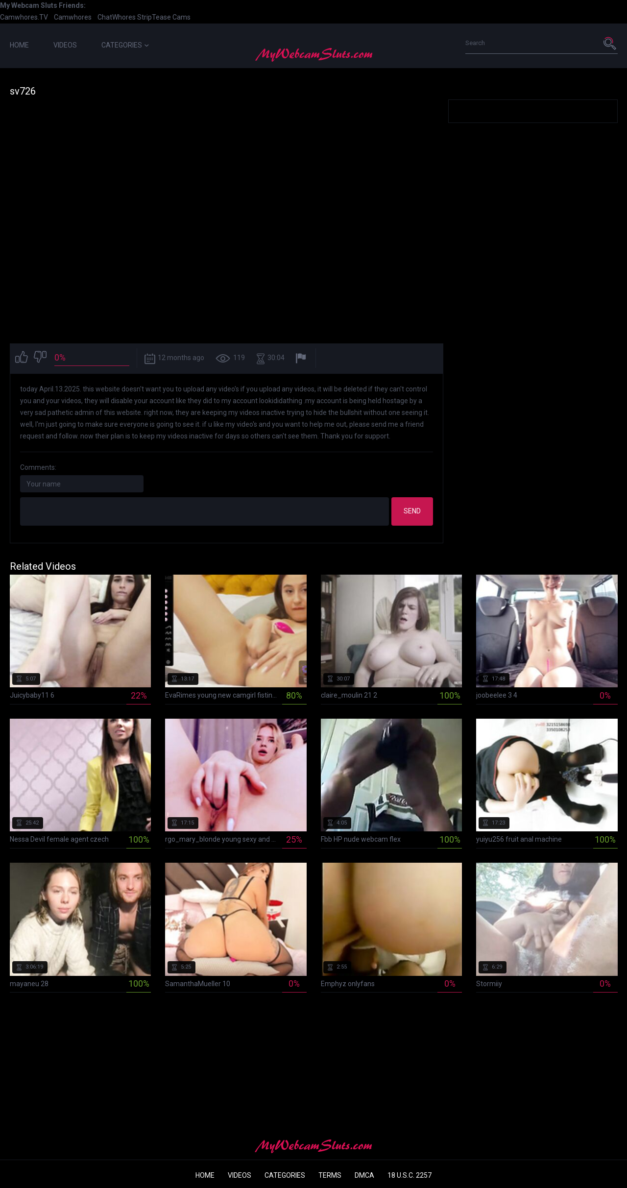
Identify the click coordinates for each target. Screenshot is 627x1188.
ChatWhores (116, 17)
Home (19, 45)
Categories (125, 45)
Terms (329, 1175)
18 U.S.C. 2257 (409, 1175)
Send (412, 511)
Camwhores (73, 17)
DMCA (364, 1175)
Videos (65, 45)
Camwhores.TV (24, 17)
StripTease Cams (164, 17)
